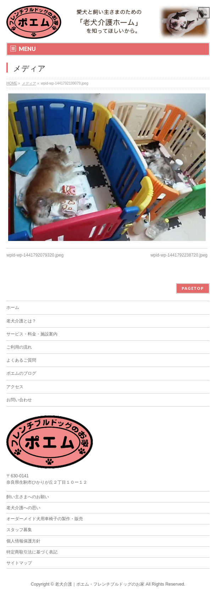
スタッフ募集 (19, 529)
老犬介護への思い (23, 507)
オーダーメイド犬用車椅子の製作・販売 (44, 518)
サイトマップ (19, 562)
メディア (29, 83)
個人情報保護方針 (23, 541)
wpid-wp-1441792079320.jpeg (34, 255)
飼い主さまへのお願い (27, 496)
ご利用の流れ (19, 347)
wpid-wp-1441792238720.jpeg (178, 255)
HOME (11, 83)
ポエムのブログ (21, 373)
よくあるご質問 (21, 360)
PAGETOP (193, 288)
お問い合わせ (19, 399)
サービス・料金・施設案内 (31, 334)
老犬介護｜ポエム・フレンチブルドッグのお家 (99, 584)
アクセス (14, 386)
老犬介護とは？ (21, 320)
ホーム (12, 307)
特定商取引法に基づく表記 (31, 552)
